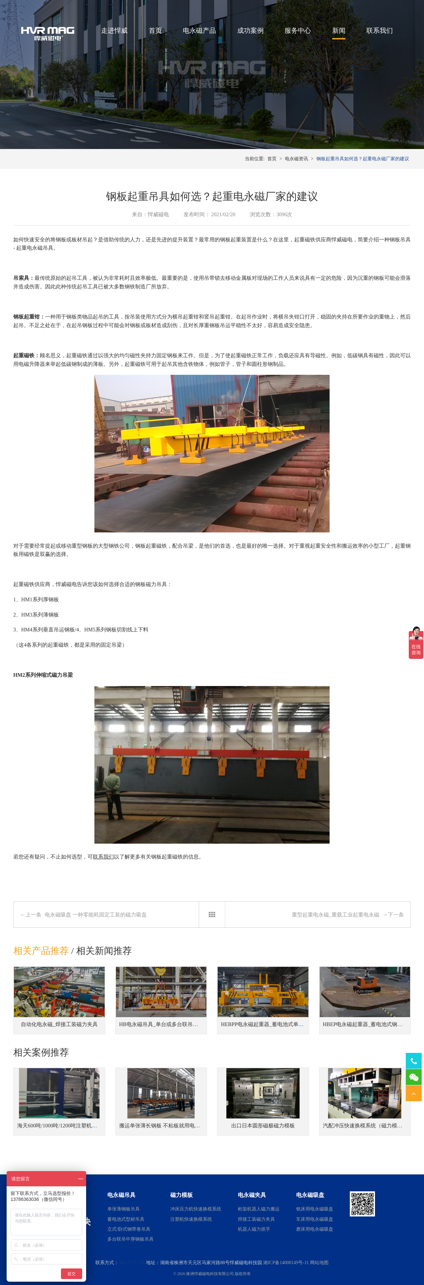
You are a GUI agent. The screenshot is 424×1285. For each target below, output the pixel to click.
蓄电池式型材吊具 (125, 1219)
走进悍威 (114, 30)
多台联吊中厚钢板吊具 (130, 1239)
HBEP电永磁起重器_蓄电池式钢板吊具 (368, 1024)
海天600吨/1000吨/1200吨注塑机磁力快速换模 (70, 1125)
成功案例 (250, 30)
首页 (155, 30)
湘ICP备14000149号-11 (286, 1262)
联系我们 (379, 30)
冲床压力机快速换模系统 (195, 1209)
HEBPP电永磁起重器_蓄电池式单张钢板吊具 (273, 1024)
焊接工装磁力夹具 (256, 1219)
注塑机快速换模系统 (191, 1219)
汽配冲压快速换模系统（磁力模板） (365, 1125)
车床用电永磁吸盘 (314, 1219)
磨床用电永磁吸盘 (314, 1229)
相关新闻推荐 (104, 951)
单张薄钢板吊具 (123, 1209)
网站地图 (319, 1262)
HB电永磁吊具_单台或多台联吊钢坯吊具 (166, 1024)
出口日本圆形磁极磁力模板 (263, 1125)
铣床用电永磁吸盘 (314, 1209)
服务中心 (298, 30)
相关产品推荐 (41, 951)
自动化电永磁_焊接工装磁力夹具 (59, 1024)
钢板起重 (230, 239)
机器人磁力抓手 (254, 1229)
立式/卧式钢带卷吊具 (128, 1229)
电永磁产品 (199, 30)
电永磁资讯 (296, 158)
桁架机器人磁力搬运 (259, 1209)
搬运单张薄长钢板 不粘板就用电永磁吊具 (167, 1125)
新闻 (338, 30)
